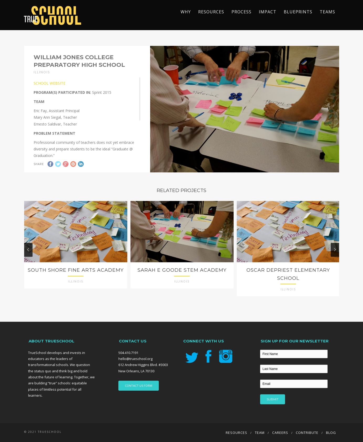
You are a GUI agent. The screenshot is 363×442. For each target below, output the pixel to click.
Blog (331, 432)
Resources (211, 12)
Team (260, 432)
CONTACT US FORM (138, 386)
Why (186, 12)
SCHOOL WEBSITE (49, 83)
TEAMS (327, 12)
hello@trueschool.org (135, 358)
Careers (280, 432)
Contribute (307, 432)
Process (241, 12)
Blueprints (298, 12)
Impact (267, 12)
